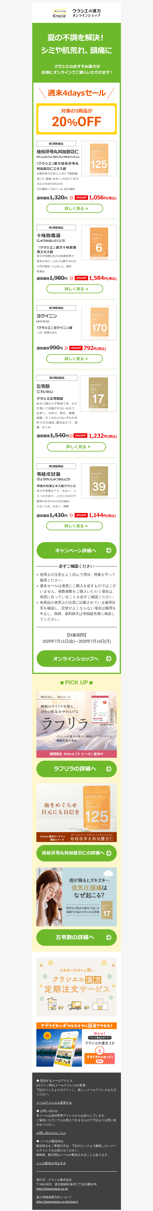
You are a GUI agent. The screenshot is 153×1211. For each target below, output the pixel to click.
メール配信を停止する (51, 1163)
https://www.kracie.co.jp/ (52, 1188)
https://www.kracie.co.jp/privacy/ (57, 1201)
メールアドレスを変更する (54, 1102)
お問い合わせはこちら (51, 1133)
